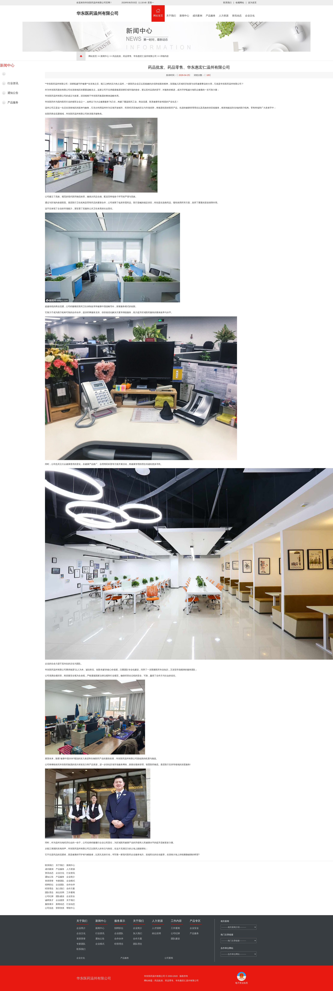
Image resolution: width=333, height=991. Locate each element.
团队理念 (49, 892)
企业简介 (70, 877)
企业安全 (70, 896)
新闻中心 (184, 11)
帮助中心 (70, 908)
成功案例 (197, 11)
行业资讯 (13, 83)
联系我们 (227, 2)
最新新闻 (13, 73)
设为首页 (252, 2)
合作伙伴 (70, 884)
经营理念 (49, 888)
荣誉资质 (60, 908)
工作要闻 (70, 892)
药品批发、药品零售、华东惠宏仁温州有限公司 (134, 56)
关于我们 (171, 11)
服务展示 (49, 904)
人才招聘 (156, 928)
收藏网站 (240, 2)
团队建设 (60, 896)
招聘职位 (49, 884)
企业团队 (60, 884)
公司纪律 (49, 896)
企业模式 (70, 881)
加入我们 (60, 888)
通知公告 (13, 92)
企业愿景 (60, 900)
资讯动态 (236, 11)
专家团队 (60, 881)
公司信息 (49, 908)
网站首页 (158, 11)
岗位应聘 (60, 892)
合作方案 (70, 888)
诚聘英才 (49, 900)
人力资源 (223, 11)
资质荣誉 (49, 881)
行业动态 (70, 904)
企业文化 (250, 11)
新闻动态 (60, 904)
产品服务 (210, 11)
